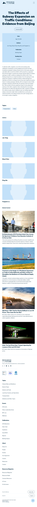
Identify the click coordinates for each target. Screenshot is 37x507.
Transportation (6, 108)
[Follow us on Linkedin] (8, 365)
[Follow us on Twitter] (2, 365)
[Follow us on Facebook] (4, 365)
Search (31, 495)
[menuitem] (18, 383)
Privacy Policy (5, 500)
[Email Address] (14, 491)
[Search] (15, 495)
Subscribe (31, 492)
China (14, 108)
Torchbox (7, 501)
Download (18, 29)
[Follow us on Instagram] (10, 365)
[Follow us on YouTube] (6, 365)
